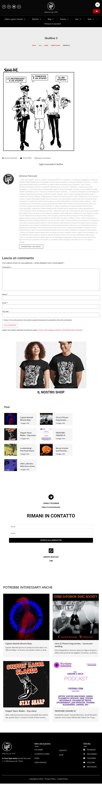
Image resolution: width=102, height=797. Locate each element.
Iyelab (46, 45)
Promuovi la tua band (52, 24)
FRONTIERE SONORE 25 (65, 711)
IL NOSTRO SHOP (51, 392)
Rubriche (36, 19)
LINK (51, 561)
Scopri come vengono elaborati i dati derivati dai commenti (60, 330)
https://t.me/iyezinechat (51, 507)
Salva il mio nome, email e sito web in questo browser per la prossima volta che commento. (38, 320)
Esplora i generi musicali (15, 19)
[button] (97, 4)
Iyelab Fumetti (55, 45)
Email (5, 303)
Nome (5, 294)
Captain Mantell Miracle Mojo (18, 643)
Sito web (5, 311)
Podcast (64, 19)
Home (34, 45)
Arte (78, 19)
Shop (91, 19)
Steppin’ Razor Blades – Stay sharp (20, 711)
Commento (7, 267)
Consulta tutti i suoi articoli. (31, 246)
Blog (51, 19)
